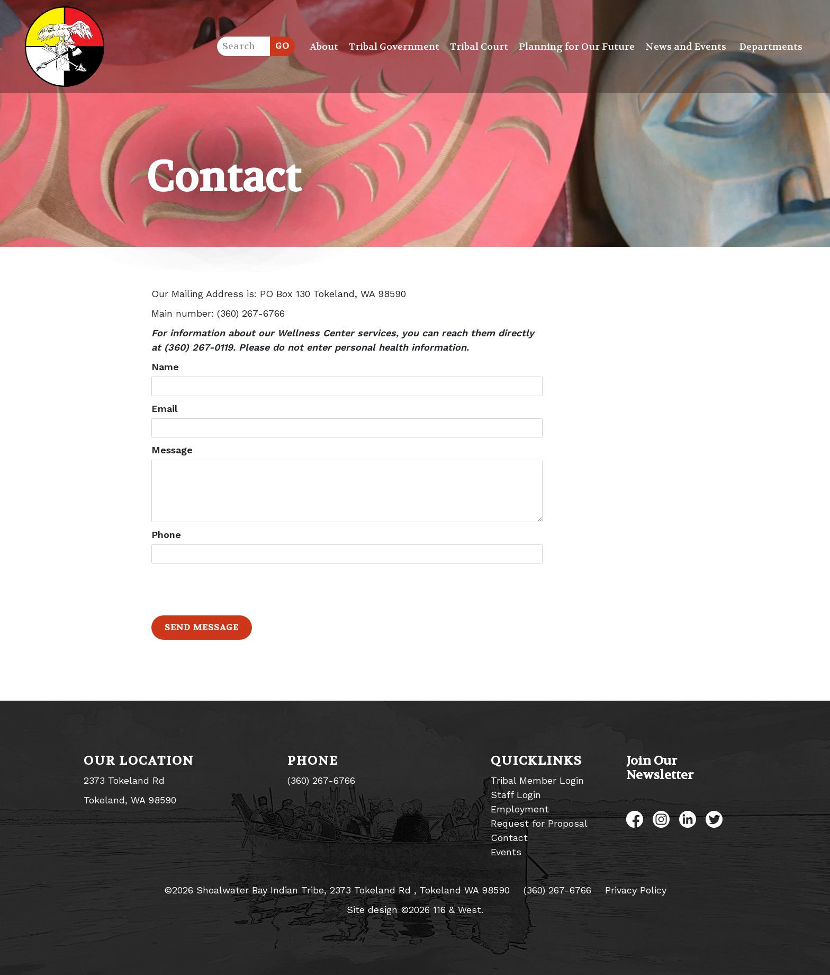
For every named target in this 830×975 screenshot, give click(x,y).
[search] (243, 46)
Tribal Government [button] (394, 47)
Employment (520, 809)
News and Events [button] (685, 47)
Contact (509, 837)
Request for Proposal (539, 823)
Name (165, 366)
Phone (166, 534)
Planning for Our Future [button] (577, 47)
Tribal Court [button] (479, 47)
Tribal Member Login (537, 780)
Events (506, 851)
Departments (770, 47)
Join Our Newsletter (659, 768)
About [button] (324, 47)
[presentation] (231, 589)
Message (172, 449)
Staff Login (516, 794)
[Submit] (282, 46)
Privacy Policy (635, 890)
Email (164, 408)
